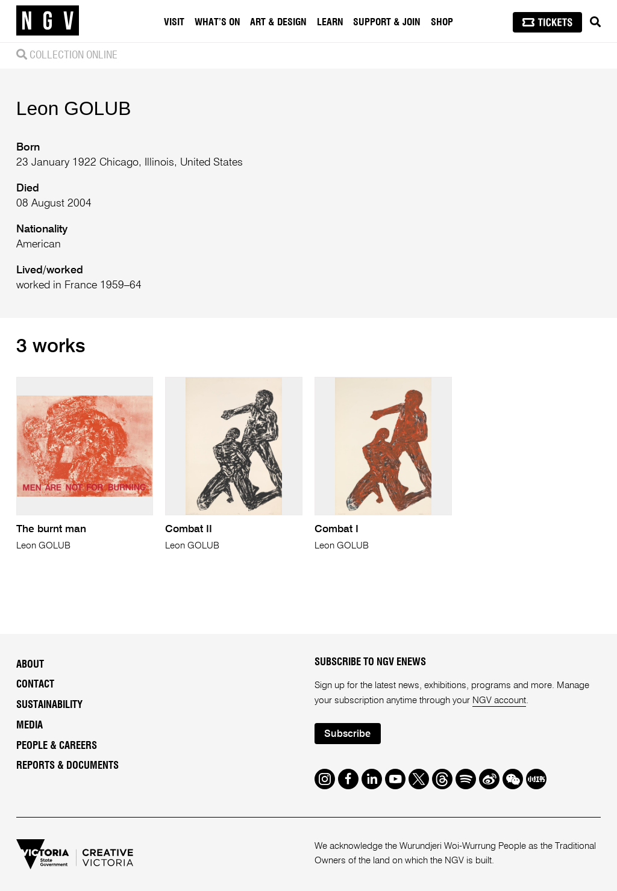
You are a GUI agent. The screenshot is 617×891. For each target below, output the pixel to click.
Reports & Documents (67, 766)
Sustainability (49, 705)
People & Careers (56, 746)
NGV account (499, 700)
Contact (35, 684)
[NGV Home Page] (47, 21)
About (30, 664)
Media (29, 725)
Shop (442, 22)
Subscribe (347, 734)
